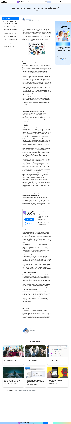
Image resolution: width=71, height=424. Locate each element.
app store (32, 215)
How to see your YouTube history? (11, 23)
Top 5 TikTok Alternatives (9, 38)
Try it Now (29, 219)
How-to (7, 391)
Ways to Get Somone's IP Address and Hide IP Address (10, 31)
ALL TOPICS (6, 18)
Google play (26, 215)
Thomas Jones (29, 19)
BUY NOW (29, 223)
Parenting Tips (36, 20)
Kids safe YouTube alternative (10, 36)
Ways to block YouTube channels (10, 29)
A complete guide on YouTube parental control (10, 34)
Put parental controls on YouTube (11, 25)
